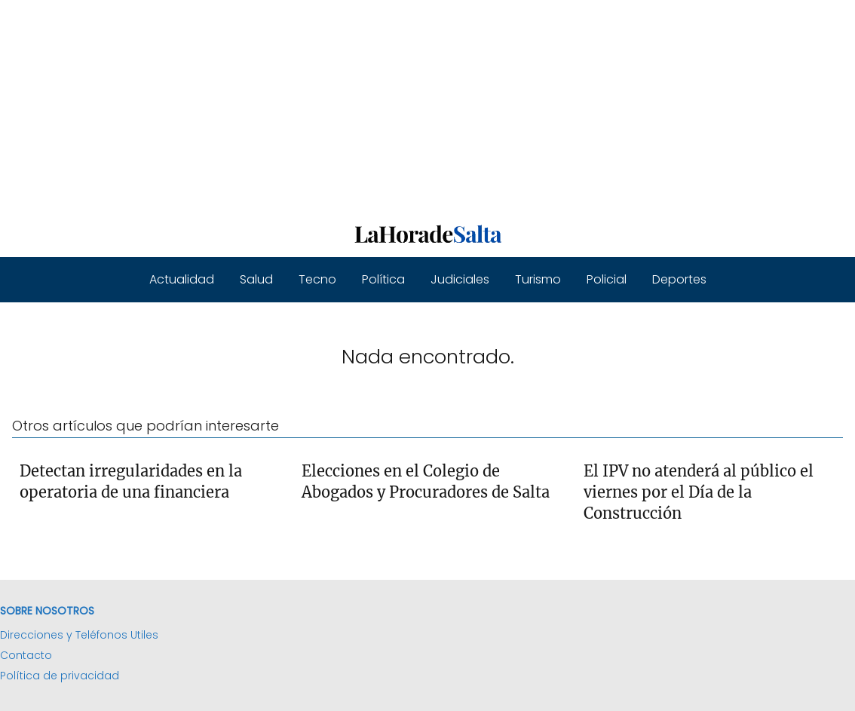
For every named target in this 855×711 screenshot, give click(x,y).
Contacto (26, 655)
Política (383, 279)
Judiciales (460, 279)
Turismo (538, 279)
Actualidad (181, 279)
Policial (607, 279)
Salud (256, 279)
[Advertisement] (427, 105)
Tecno (317, 279)
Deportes (679, 279)
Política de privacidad (59, 675)
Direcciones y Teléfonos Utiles (79, 634)
